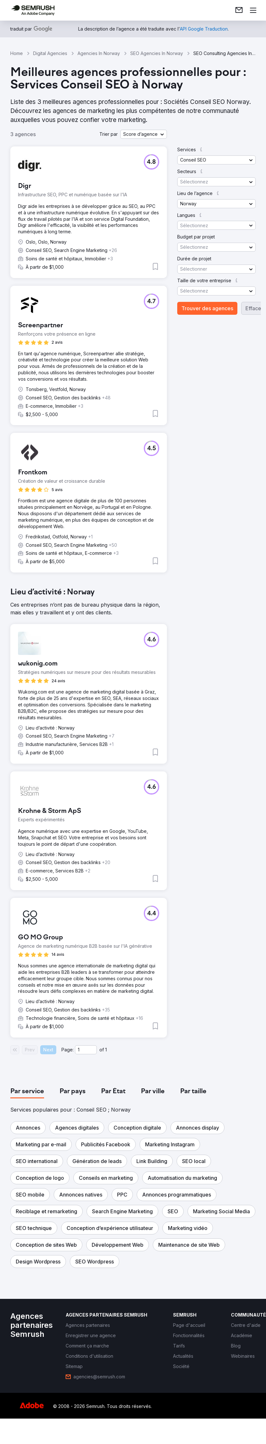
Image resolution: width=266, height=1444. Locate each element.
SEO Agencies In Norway (156, 53)
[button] (143, 134)
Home (16, 53)
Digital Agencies (50, 53)
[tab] (27, 1091)
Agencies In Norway (99, 53)
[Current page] (85, 1050)
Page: (67, 1049)
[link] (239, 10)
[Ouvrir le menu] (253, 10)
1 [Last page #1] (106, 1049)
